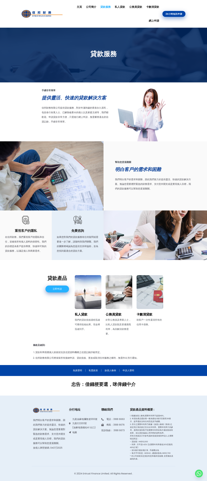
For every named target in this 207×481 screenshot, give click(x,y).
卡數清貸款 (152, 7)
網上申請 (154, 20)
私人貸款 (120, 7)
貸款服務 (105, 7)
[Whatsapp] (199, 473)
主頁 (79, 7)
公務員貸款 (135, 7)
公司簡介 (91, 7)
